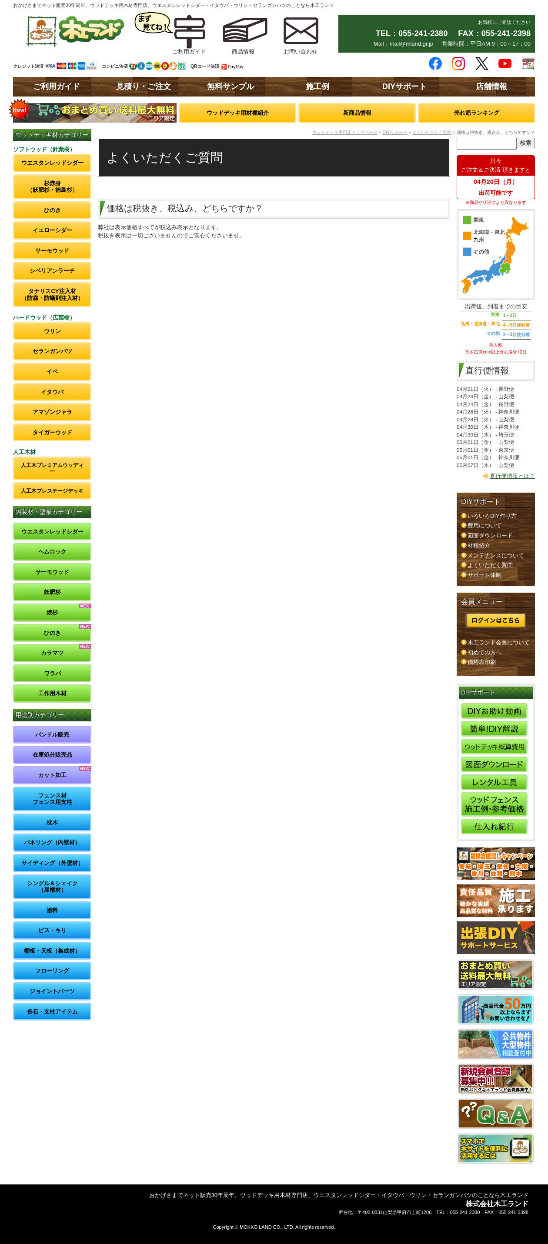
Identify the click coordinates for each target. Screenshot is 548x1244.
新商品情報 (357, 113)
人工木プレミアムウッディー (52, 468)
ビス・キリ (52, 930)
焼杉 (52, 612)
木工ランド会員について (499, 642)
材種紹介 (479, 545)
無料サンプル (230, 86)
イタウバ (52, 392)
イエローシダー (52, 230)
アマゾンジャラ (52, 412)
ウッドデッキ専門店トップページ (345, 132)
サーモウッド (52, 250)
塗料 (52, 910)
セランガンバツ (52, 351)
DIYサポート (404, 86)
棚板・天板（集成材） (52, 950)
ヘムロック (52, 551)
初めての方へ (484, 652)
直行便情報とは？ (512, 476)
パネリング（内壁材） (52, 842)
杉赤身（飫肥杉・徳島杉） (52, 186)
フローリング (52, 970)
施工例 (317, 86)
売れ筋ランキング (476, 113)
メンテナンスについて (496, 555)
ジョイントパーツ (52, 991)
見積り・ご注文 (143, 86)
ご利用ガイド (56, 86)
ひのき (52, 210)
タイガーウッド (52, 432)
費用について (484, 525)
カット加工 (52, 775)
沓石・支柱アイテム (52, 1011)
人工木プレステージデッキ (52, 491)
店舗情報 (491, 86)
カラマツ (52, 653)
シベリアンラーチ (52, 270)
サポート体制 (484, 575)
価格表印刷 (482, 662)
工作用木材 (52, 693)
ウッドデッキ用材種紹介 (238, 113)
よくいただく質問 (490, 565)
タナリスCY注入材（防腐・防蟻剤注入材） (52, 294)
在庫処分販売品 (52, 754)
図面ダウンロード (490, 535)
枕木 (52, 822)
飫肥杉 (52, 592)
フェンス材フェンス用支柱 (52, 799)
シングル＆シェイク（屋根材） (52, 887)
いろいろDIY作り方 (492, 516)
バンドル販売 (52, 734)
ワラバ (52, 673)
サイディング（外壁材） (52, 863)
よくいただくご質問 (431, 132)
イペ (52, 371)
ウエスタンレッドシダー (52, 163)
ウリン (52, 331)
